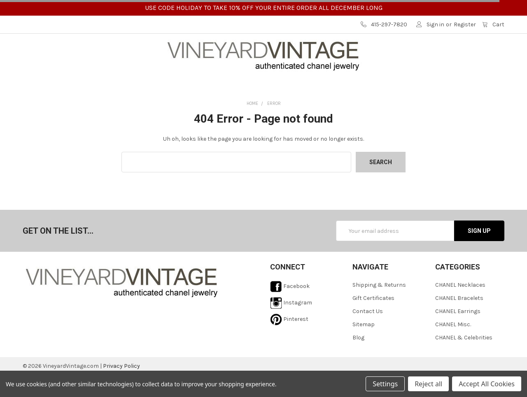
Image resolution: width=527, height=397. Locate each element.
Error (274, 125)
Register (465, 24)
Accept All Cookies (487, 383)
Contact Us (367, 333)
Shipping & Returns (379, 307)
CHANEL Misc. (453, 346)
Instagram (291, 324)
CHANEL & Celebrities (463, 359)
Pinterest (289, 341)
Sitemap (363, 346)
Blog (358, 359)
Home (252, 125)
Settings (385, 383)
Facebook (290, 308)
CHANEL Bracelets (459, 320)
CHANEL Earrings (457, 333)
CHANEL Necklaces (460, 307)
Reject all (428, 383)
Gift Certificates (373, 320)
